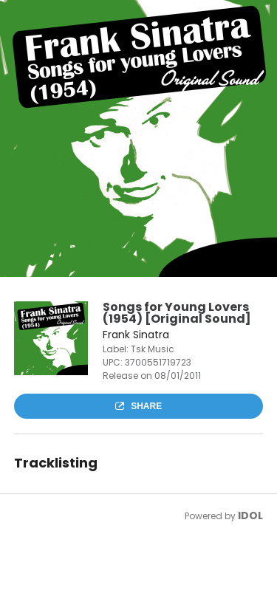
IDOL (250, 515)
